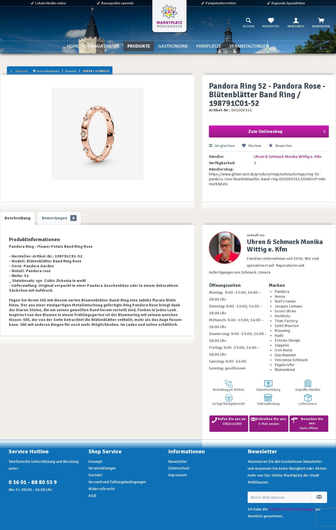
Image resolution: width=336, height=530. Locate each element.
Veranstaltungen (102, 468)
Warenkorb (321, 23)
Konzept (95, 461)
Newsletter (177, 461)
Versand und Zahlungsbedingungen (117, 481)
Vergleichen (222, 145)
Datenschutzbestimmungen (291, 509)
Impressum (177, 475)
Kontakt (95, 475)
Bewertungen (59, 218)
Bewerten (280, 145)
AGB (92, 495)
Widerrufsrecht (101, 488)
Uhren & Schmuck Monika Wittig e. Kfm (287, 156)
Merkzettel (270, 23)
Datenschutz (178, 468)
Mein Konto (296, 23)
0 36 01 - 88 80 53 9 (33, 482)
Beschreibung (17, 218)
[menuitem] (248, 23)
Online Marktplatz (46, 71)
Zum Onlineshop (286, 130)
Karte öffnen (309, 423)
